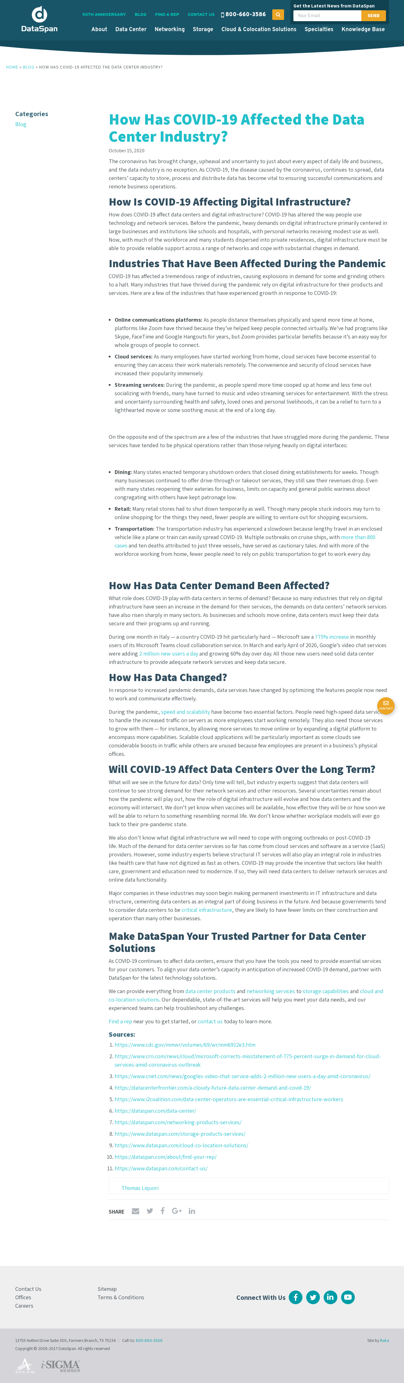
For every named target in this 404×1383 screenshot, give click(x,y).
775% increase (332, 636)
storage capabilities (326, 991)
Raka (384, 1340)
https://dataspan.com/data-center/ (155, 1110)
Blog (140, 14)
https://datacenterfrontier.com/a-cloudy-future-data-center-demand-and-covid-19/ (213, 1087)
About (99, 29)
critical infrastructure (207, 909)
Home (12, 67)
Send (374, 15)
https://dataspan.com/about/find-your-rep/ (165, 1156)
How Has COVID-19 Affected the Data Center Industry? (237, 127)
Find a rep (120, 1021)
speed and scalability (185, 711)
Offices (23, 1297)
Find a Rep (167, 14)
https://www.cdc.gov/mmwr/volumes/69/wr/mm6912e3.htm (185, 1044)
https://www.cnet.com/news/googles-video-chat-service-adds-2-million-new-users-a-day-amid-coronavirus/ (242, 1076)
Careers (24, 1305)
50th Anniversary (104, 14)
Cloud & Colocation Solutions (259, 29)
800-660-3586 (246, 14)
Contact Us (201, 14)
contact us (210, 1021)
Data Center (130, 29)
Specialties (319, 29)
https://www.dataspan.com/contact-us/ (161, 1168)
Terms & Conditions (120, 1297)
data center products (210, 991)
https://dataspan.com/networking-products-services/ (178, 1122)
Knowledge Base (363, 29)
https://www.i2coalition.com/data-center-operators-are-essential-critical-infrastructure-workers (229, 1099)
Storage (203, 29)
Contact (386, 708)
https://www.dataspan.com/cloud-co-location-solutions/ (181, 1145)
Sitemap (107, 1288)
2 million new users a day (168, 653)
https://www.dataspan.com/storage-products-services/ (180, 1133)
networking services (271, 991)
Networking (169, 29)
